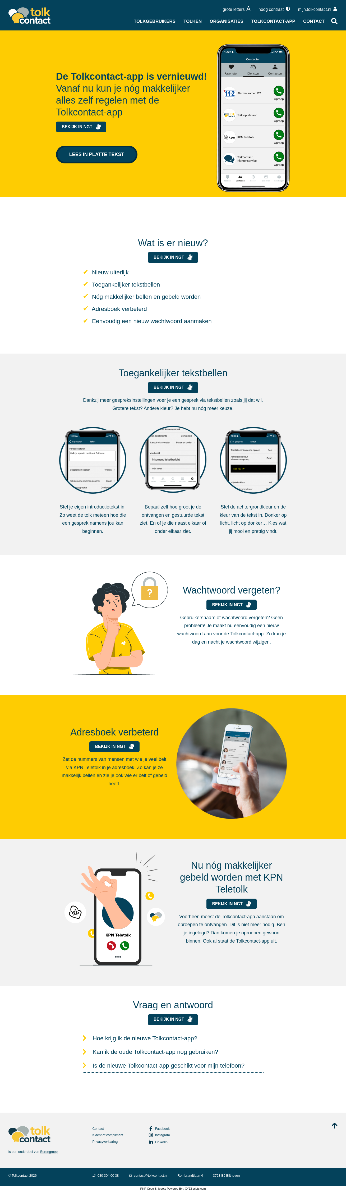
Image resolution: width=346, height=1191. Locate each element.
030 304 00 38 (105, 1175)
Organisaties (226, 21)
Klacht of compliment (107, 1135)
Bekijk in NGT (81, 126)
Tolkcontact (20, 1175)
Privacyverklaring (105, 1142)
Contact (314, 21)
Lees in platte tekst (96, 154)
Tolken (192, 21)
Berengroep (49, 1152)
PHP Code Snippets (153, 1188)
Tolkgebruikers (155, 21)
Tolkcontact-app (273, 21)
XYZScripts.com (195, 1188)
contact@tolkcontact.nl (148, 1175)
